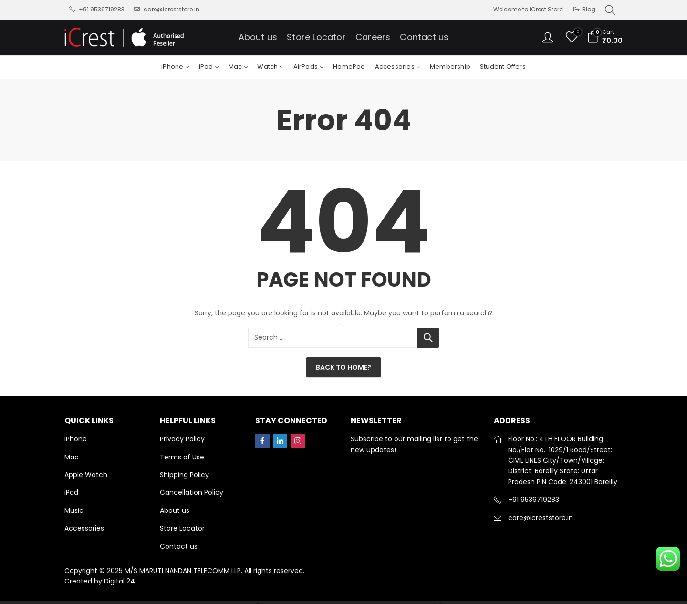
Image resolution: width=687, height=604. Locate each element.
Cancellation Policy (191, 492)
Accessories (84, 528)
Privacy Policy (182, 439)
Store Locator (182, 528)
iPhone (75, 439)
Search (428, 338)
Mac (71, 457)
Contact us (179, 546)
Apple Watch (85, 474)
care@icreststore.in (540, 517)
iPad (71, 492)
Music (73, 510)
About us (174, 510)
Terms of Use (182, 457)
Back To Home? (343, 367)
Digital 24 (119, 581)
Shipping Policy (184, 474)
